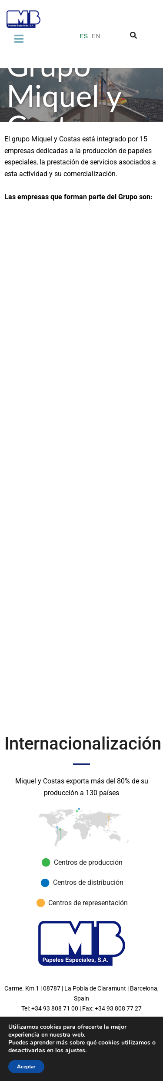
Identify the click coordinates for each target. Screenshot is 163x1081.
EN (96, 36)
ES (84, 36)
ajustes (75, 1050)
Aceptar (26, 1066)
